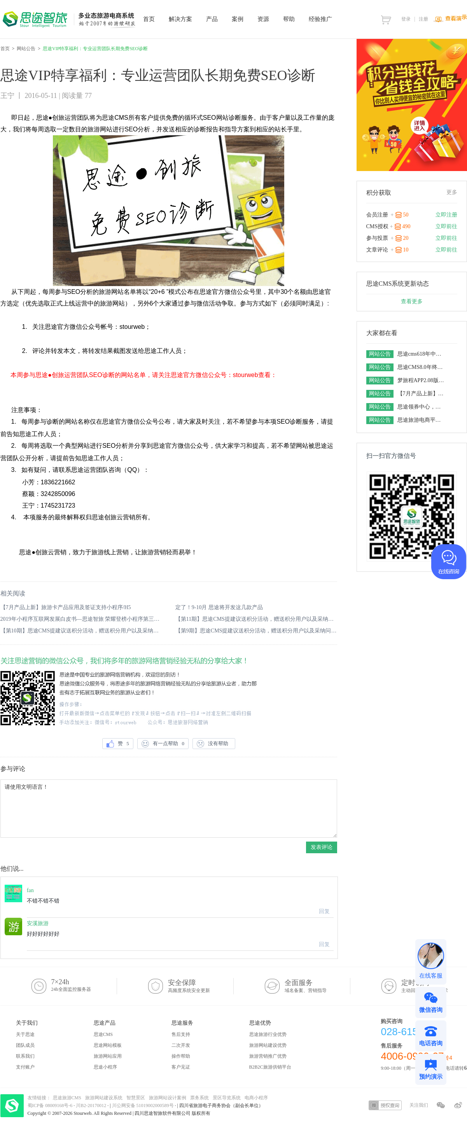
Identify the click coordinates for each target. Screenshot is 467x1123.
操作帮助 (180, 1056)
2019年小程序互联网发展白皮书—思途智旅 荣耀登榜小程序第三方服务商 (81, 619)
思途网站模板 (108, 1045)
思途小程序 (105, 1067)
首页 (5, 48)
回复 (324, 911)
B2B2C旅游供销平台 (270, 1067)
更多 (451, 192)
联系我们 (25, 1056)
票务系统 (199, 1097)
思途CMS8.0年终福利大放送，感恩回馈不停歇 (421, 367)
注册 (423, 19)
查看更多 (412, 301)
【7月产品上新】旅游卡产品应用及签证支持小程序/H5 (65, 607)
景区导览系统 (227, 1097)
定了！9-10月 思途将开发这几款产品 (219, 607)
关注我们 (418, 1105)
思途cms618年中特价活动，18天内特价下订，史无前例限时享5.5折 (421, 354)
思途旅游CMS (67, 1097)
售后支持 (180, 1034)
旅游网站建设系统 (103, 1097)
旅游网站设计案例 (167, 1097)
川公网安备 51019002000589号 (143, 1105)
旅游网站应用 (108, 1056)
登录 (406, 19)
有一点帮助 (163, 744)
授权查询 (385, 1105)
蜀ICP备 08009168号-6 (51, 1105)
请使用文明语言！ (168, 808)
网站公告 (26, 48)
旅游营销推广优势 (268, 1056)
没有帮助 (214, 744)
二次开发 (180, 1045)
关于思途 (25, 1034)
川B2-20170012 (91, 1105)
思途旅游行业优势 (268, 1034)
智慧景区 (135, 1097)
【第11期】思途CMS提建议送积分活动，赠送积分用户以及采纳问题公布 (256, 619)
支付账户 (25, 1067)
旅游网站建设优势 (268, 1045)
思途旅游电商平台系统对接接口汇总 (421, 420)
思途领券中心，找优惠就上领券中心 (421, 407)
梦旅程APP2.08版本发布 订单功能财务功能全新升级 (421, 380)
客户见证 (180, 1067)
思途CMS (103, 1034)
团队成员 (25, 1045)
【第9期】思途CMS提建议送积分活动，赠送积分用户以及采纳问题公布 (256, 631)
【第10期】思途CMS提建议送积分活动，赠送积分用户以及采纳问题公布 (81, 631)
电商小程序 (256, 1097)
